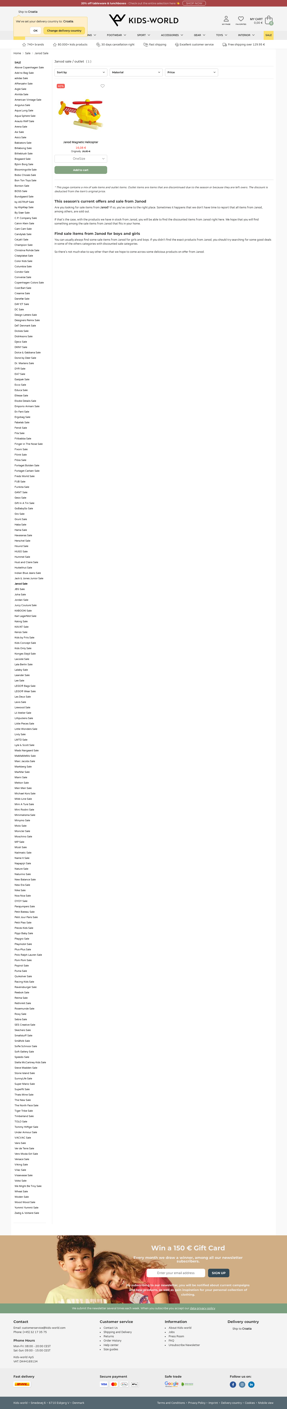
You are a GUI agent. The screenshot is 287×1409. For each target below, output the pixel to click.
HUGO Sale (21, 551)
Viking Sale (21, 1164)
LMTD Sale (21, 739)
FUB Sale (20, 481)
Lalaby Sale (21, 669)
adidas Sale (21, 78)
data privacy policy (202, 1308)
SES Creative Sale (25, 1024)
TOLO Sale (21, 1121)
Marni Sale (21, 777)
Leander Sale (22, 675)
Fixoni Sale (21, 449)
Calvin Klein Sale (24, 223)
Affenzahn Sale (24, 83)
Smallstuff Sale (23, 1035)
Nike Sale (20, 890)
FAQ (171, 1340)
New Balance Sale (25, 879)
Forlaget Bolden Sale (27, 465)
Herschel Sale (22, 540)
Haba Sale (20, 524)
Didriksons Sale (24, 336)
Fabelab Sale (22, 422)
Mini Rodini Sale (24, 809)
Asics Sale (20, 137)
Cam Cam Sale (23, 228)
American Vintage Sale (28, 99)
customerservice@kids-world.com (43, 1327)
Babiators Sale (23, 142)
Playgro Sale (22, 938)
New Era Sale (22, 885)
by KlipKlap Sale (24, 207)
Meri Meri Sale (23, 788)
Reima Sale (21, 997)
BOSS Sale (21, 191)
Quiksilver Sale (23, 976)
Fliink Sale (21, 454)
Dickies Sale (21, 331)
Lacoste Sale (22, 659)
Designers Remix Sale (27, 320)
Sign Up (219, 1273)
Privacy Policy (196, 1403)
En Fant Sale (22, 411)
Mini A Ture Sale (24, 804)
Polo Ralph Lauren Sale (28, 954)
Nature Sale (21, 868)
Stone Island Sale (25, 1073)
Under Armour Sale (26, 1132)
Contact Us (111, 1327)
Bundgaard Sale (24, 196)
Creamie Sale (22, 293)
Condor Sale (22, 271)
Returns (109, 1336)
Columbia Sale (23, 266)
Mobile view (266, 1403)
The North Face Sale (26, 1105)
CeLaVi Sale (21, 239)
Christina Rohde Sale (27, 250)
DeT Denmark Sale (25, 325)
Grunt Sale (21, 519)
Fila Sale (19, 433)
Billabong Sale (23, 148)
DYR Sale (20, 368)
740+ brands (33, 44)
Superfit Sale (22, 1089)
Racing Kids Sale (24, 981)
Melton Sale (22, 782)
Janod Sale (41, 53)
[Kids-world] (143, 20)
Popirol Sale (22, 965)
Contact (20, 1322)
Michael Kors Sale (25, 793)
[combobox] (80, 159)
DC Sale (19, 309)
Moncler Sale (22, 831)
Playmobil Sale (23, 944)
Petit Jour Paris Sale (26, 917)
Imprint (213, 1403)
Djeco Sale (21, 341)
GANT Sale (21, 492)
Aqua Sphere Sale (25, 116)
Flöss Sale (20, 460)
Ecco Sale (20, 384)
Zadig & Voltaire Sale (27, 1213)
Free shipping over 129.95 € (244, 44)
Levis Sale (20, 702)
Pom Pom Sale (23, 960)
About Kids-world (180, 1327)
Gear (199, 35)
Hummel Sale (22, 556)
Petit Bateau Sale (25, 911)
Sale (268, 35)
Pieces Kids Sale (24, 928)
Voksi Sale (20, 1180)
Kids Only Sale (23, 648)
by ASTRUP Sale (24, 202)
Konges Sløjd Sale (25, 653)
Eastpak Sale (22, 379)
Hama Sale (21, 530)
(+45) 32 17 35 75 (35, 1332)
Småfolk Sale (22, 1040)
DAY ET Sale (22, 304)
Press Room (176, 1336)
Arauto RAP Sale (24, 121)
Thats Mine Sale (24, 1094)
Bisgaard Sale (22, 159)
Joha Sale (20, 594)
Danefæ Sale (22, 298)
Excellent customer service (194, 44)
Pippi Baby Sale (24, 933)
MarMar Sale (22, 772)
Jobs (172, 1332)
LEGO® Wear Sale (25, 691)
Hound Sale (21, 546)
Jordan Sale (21, 600)
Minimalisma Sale (25, 815)
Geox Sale (20, 497)
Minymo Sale (22, 820)
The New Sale (23, 1100)
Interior (246, 35)
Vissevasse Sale (24, 1175)
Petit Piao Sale (23, 922)
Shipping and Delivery (118, 1332)
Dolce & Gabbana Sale (28, 352)
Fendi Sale (21, 427)
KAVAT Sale (21, 626)
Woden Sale (22, 1196)
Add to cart (80, 170)
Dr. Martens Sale (24, 363)
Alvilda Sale (21, 94)
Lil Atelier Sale (23, 712)
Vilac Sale (20, 1170)
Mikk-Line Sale (23, 798)
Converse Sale (23, 277)
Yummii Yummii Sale (26, 1207)
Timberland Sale (24, 1116)
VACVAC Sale (23, 1137)
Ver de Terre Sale (24, 1148)
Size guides (111, 1349)
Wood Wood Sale (25, 1202)
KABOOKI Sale (23, 610)
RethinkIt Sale (23, 1003)
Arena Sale (21, 126)
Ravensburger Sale (26, 987)
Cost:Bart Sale (23, 288)
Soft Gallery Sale (24, 1051)
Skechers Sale (23, 1030)
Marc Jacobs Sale (25, 761)
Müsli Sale (21, 847)
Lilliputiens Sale (24, 718)
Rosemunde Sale (24, 1008)
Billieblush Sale (24, 153)
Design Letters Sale (26, 314)
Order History (112, 1340)
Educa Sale (21, 390)
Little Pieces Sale (24, 723)
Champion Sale (24, 245)
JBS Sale (20, 589)
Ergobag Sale (22, 417)
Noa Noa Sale (23, 895)
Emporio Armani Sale (27, 406)
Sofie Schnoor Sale (26, 1046)
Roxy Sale (20, 1014)
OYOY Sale (21, 901)
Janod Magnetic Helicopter (80, 142)
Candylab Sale (23, 234)
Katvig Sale (21, 621)
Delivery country (231, 1403)
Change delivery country (64, 30)
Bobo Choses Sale (25, 175)
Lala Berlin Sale (24, 664)
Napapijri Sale (23, 863)
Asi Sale (19, 132)
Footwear (116, 35)
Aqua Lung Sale (24, 110)
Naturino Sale (23, 874)
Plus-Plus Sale (23, 949)
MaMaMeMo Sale (25, 755)
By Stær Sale (22, 212)
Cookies (250, 1403)
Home (17, 53)
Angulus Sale (22, 105)
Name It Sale (22, 858)
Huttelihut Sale (23, 567)
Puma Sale (21, 971)
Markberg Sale (23, 766)
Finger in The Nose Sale (29, 444)
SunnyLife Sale (23, 1078)
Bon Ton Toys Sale (25, 180)
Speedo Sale (22, 1057)
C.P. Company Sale (26, 218)
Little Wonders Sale (26, 729)
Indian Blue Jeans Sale (28, 573)
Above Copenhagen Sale (29, 67)
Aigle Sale (20, 89)
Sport (143, 35)
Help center (111, 1345)
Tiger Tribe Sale (24, 1110)
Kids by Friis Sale (24, 637)
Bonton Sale (22, 185)
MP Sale (19, 842)
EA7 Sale (20, 374)
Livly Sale (20, 734)
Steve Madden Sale (26, 1067)
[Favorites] (102, 86)
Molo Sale (20, 825)
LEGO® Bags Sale (25, 686)
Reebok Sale (22, 992)
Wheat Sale (21, 1191)
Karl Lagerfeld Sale (25, 616)
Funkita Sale (22, 487)
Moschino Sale (23, 836)
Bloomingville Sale (26, 169)
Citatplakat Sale (24, 255)
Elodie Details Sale (25, 401)
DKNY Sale (21, 347)
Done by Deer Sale (25, 358)
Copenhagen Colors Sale (29, 282)
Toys (221, 35)
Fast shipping (154, 45)
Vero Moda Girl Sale (26, 1153)
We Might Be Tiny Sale (28, 1186)
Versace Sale (22, 1159)
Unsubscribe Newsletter (184, 1345)
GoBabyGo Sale (24, 508)
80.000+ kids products (70, 44)
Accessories (172, 35)
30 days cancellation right (115, 44)
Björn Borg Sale (24, 164)
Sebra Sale (21, 1019)
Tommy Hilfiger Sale (26, 1127)
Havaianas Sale (23, 535)
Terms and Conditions (171, 1403)
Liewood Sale (22, 707)
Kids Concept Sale (25, 643)
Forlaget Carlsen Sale (27, 470)
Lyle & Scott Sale (24, 745)
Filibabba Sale (23, 438)
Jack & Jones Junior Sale (29, 578)
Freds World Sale (25, 476)
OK (35, 30)
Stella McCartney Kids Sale (30, 1062)
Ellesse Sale (21, 395)
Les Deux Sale (23, 696)
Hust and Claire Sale (26, 562)
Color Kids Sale (23, 261)
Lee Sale (19, 680)
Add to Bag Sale (24, 72)
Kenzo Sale (21, 632)
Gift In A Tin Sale (24, 503)
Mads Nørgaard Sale (27, 750)
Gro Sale (19, 513)
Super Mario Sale (25, 1084)
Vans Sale (20, 1143)
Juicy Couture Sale (26, 605)
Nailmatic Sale (23, 852)
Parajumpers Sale (25, 906)
